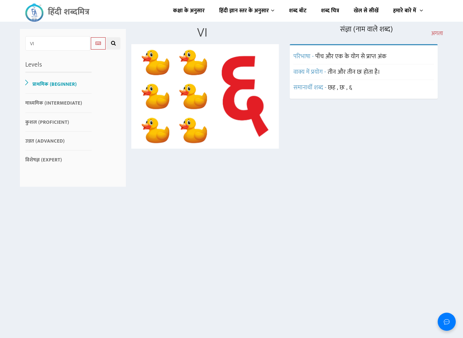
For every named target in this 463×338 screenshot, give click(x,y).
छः (343, 88)
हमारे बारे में (408, 10)
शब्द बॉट (298, 10)
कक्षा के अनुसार (189, 10)
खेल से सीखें (366, 10)
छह (332, 88)
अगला (437, 34)
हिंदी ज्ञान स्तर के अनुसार (247, 10)
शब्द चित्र (330, 10)
